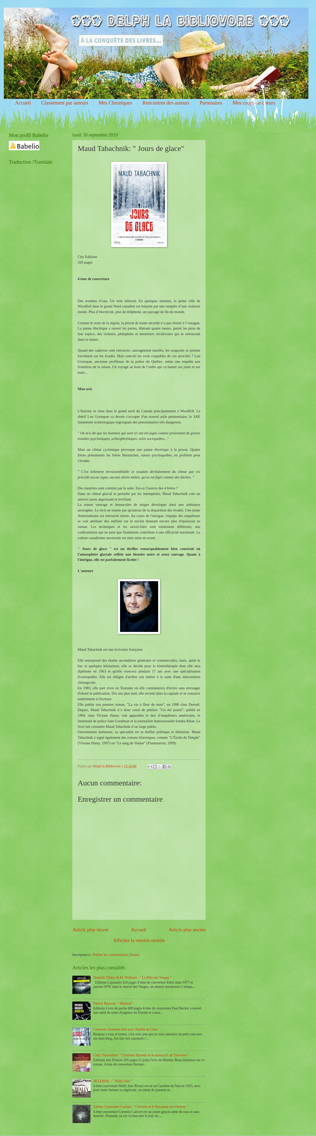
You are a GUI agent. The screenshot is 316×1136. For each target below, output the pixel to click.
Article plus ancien (187, 929)
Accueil (23, 103)
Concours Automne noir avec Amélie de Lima (125, 1029)
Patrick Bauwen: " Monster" (113, 1003)
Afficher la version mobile (139, 940)
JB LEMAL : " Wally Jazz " (112, 1081)
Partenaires (211, 103)
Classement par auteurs (64, 103)
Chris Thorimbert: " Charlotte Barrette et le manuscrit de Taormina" (140, 1055)
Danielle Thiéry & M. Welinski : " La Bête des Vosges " (132, 977)
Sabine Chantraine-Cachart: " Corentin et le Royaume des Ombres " (141, 1107)
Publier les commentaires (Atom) (116, 955)
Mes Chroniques (115, 103)
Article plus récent (90, 929)
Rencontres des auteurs (165, 103)
